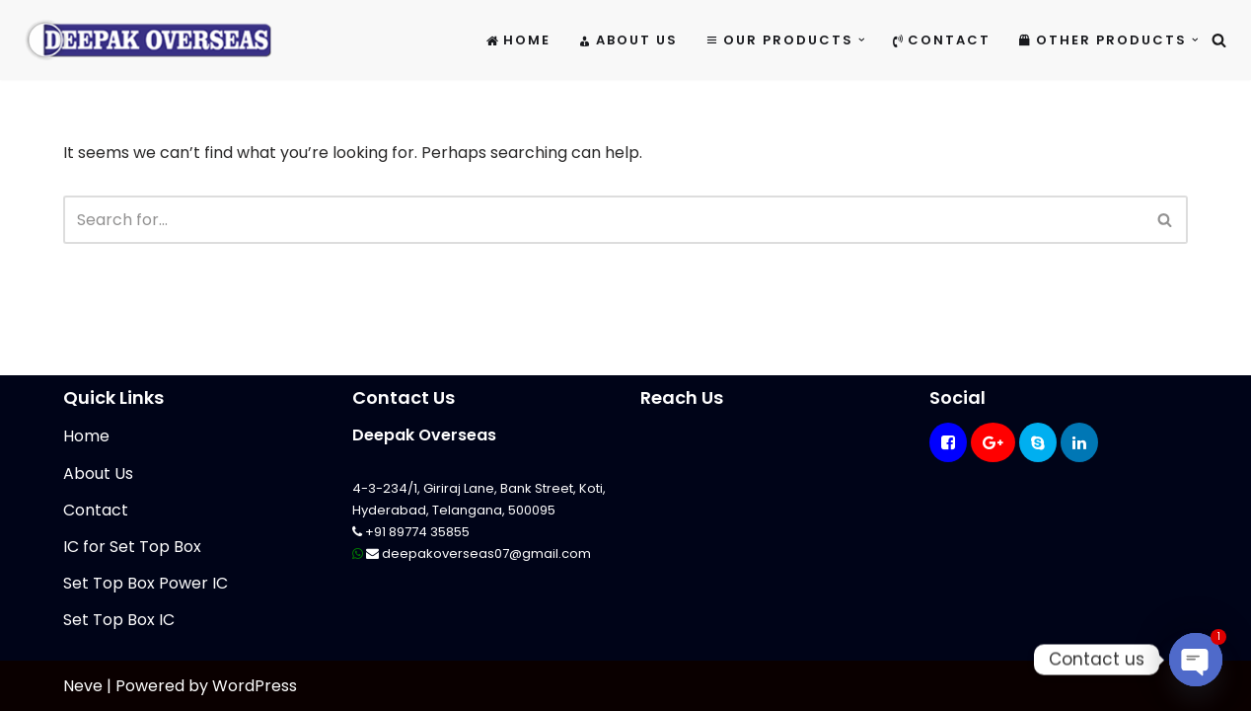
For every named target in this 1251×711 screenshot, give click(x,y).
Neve (83, 685)
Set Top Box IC (119, 619)
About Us (628, 40)
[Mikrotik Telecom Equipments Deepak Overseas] (148, 40)
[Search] (1219, 40)
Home (518, 40)
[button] (861, 40)
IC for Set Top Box (132, 546)
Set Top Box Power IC (145, 583)
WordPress (254, 685)
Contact (942, 40)
